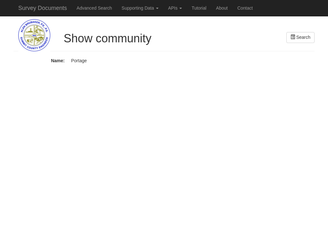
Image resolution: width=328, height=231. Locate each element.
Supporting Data (140, 8)
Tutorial (199, 8)
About (222, 8)
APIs (175, 8)
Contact (245, 8)
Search (300, 37)
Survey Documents (42, 8)
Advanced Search (94, 8)
